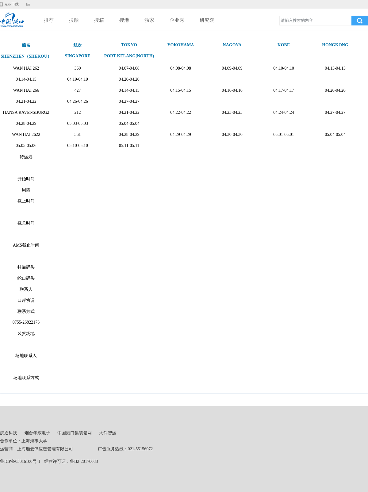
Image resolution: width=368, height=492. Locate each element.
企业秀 (177, 20)
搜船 (74, 20)
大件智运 (107, 433)
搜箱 (99, 20)
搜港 (124, 20)
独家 (149, 20)
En (28, 4)
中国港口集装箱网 (74, 433)
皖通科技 (8, 433)
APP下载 (12, 4)
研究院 (207, 20)
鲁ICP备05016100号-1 (20, 461)
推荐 (49, 20)
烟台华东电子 (37, 433)
